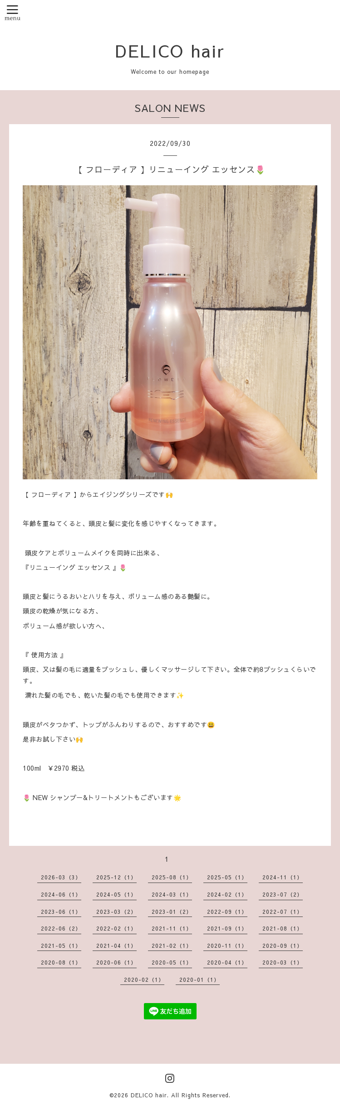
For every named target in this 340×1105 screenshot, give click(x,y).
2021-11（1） (172, 928)
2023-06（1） (61, 911)
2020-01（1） (199, 979)
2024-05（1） (116, 894)
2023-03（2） (116, 911)
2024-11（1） (282, 877)
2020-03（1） (282, 962)
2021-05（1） (61, 945)
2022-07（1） (282, 911)
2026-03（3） (61, 877)
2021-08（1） (282, 928)
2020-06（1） (116, 962)
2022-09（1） (227, 911)
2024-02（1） (227, 894)
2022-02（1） (116, 928)
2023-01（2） (172, 911)
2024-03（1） (172, 894)
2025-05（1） (227, 877)
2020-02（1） (144, 979)
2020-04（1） (227, 962)
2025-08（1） (172, 877)
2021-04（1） (116, 945)
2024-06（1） (61, 894)
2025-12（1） (116, 877)
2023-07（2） (282, 894)
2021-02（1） (172, 945)
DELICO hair (170, 50)
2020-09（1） (282, 945)
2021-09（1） (227, 928)
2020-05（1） (172, 962)
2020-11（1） (227, 945)
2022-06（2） (61, 928)
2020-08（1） (61, 962)
